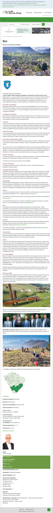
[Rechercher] (43, 24)
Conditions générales (29, 509)
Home (4, 36)
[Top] (48, 509)
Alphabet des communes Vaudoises (14, 36)
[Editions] (36, 24)
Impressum (21, 509)
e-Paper (29, 12)
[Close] (51, 1)
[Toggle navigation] (3, 19)
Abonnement (38, 12)
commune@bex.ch (15, 422)
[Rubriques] (25, 24)
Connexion (47, 12)
